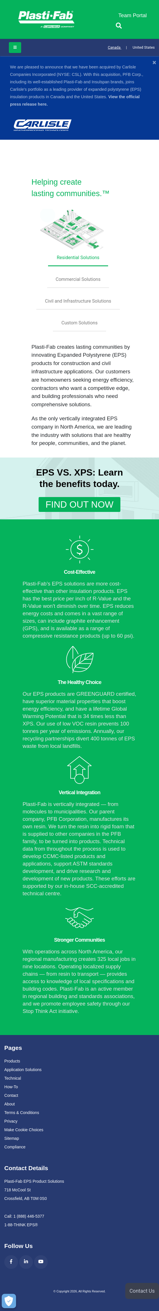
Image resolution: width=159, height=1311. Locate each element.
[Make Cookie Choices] (8, 1301)
